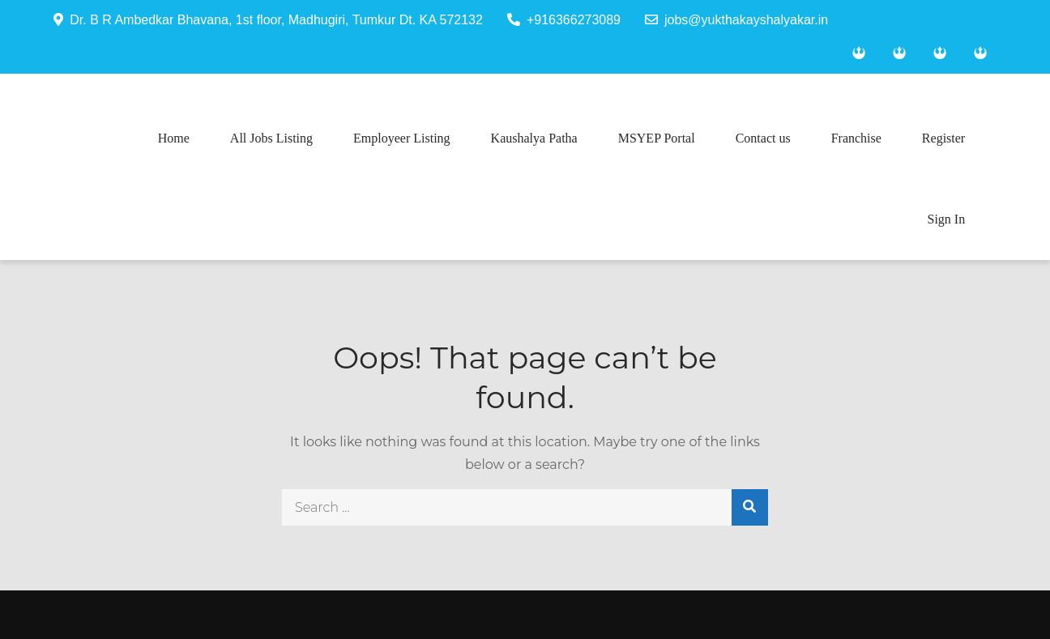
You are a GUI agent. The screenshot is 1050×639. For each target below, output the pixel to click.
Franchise (856, 138)
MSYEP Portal (656, 138)
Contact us (763, 138)
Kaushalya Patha (534, 138)
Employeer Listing (401, 138)
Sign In (947, 219)
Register (943, 138)
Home (174, 138)
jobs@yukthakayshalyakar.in (736, 20)
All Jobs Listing (271, 138)
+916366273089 (564, 20)
